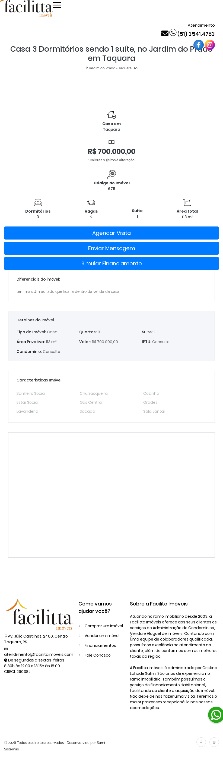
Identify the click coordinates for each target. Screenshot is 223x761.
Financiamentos (100, 645)
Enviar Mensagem (111, 248)
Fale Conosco (98, 655)
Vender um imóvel (102, 635)
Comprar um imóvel (104, 626)
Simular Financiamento (111, 263)
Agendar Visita (111, 233)
